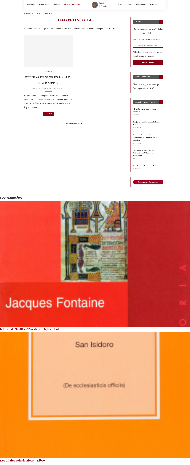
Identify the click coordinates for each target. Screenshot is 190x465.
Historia (30, 5)
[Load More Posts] (75, 124)
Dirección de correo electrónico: (147, 41)
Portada (26, 14)
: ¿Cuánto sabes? (148, 184)
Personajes (44, 5)
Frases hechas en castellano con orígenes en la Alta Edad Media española (146, 139)
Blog (120, 5)
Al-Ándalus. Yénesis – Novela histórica (145, 111)
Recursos (154, 5)
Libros (128, 5)
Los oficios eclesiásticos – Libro (22, 463)
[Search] (162, 5)
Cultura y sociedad (71, 5)
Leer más (48, 115)
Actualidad (141, 5)
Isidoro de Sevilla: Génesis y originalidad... (30, 331)
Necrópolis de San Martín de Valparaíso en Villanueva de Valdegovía (144, 155)
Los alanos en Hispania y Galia (145, 168)
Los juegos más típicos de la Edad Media (146, 124)
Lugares (56, 5)
